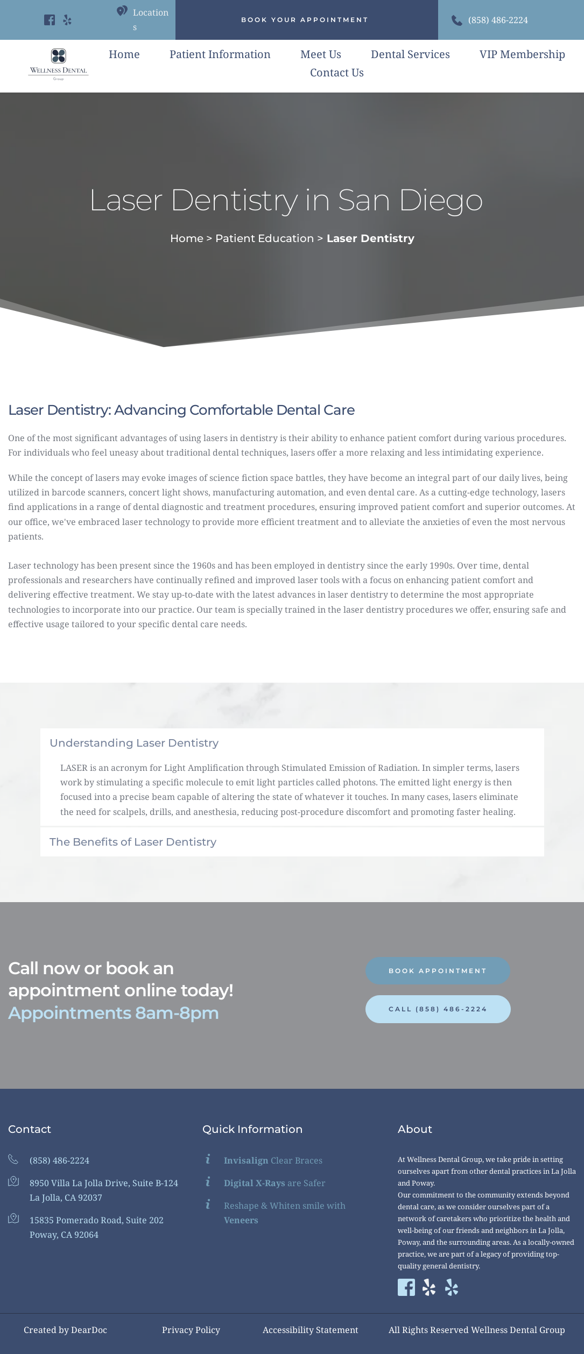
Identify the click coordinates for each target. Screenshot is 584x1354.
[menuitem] (124, 54)
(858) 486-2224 (498, 20)
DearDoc (89, 1330)
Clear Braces (273, 1160)
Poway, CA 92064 (64, 1234)
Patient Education (264, 238)
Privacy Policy (191, 1330)
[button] (292, 742)
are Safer (275, 1183)
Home (186, 238)
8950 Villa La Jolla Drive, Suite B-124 (104, 1183)
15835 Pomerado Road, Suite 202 (97, 1220)
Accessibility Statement (310, 1330)
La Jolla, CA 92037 (66, 1197)
